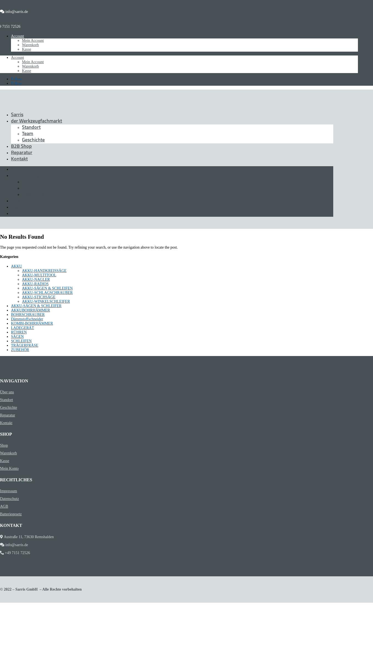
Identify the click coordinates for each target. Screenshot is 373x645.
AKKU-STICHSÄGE (38, 297)
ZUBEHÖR (20, 350)
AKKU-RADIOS (35, 284)
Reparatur (21, 152)
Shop (4, 445)
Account (17, 36)
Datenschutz (9, 499)
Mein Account (33, 40)
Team (27, 134)
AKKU (16, 266)
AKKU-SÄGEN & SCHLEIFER (36, 306)
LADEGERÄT (22, 328)
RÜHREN (19, 332)
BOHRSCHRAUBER (28, 315)
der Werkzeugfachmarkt (36, 121)
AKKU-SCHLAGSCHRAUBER (47, 293)
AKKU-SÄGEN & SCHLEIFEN (47, 288)
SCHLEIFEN (21, 341)
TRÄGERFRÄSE (24, 345)
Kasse (26, 49)
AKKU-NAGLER (36, 279)
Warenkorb (30, 45)
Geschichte (33, 140)
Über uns (7, 392)
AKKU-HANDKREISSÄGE (44, 271)
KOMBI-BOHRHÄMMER (32, 323)
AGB (4, 506)
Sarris (17, 115)
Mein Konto (9, 468)
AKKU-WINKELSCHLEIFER (46, 301)
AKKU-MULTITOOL (39, 275)
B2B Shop (21, 146)
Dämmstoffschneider (27, 319)
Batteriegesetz (11, 514)
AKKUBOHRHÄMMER (30, 310)
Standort (31, 127)
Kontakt (19, 159)
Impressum (8, 491)
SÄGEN (17, 337)
